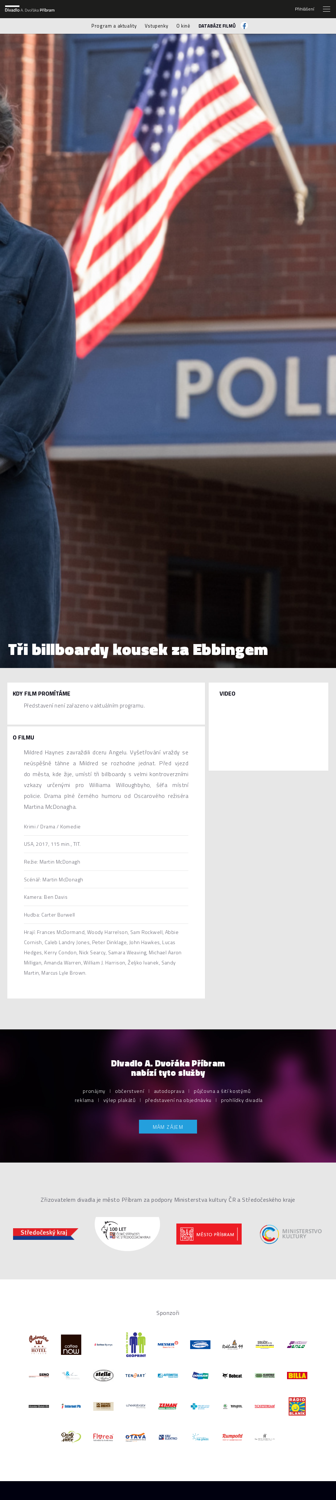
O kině (183, 25)
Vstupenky (156, 25)
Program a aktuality (113, 25)
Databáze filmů (217, 25)
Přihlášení (304, 9)
